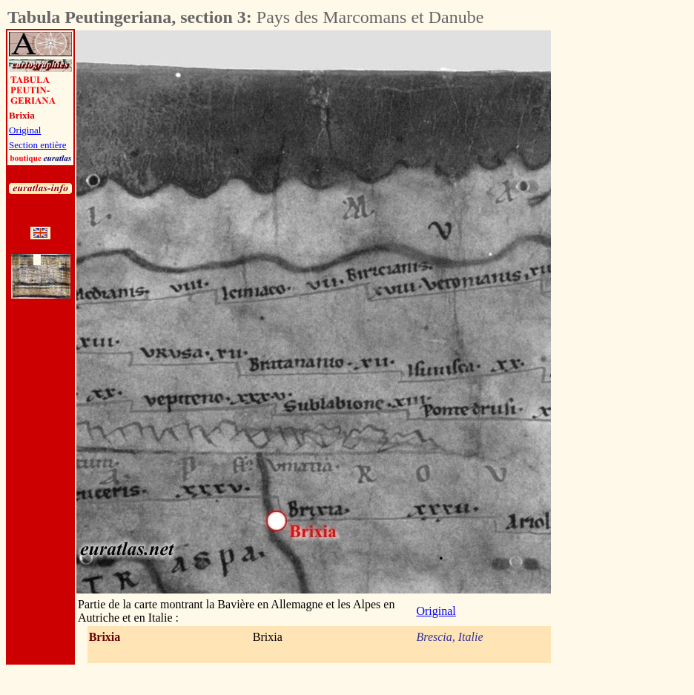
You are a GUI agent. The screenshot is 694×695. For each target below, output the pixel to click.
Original (25, 130)
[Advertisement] (633, 252)
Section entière (38, 144)
